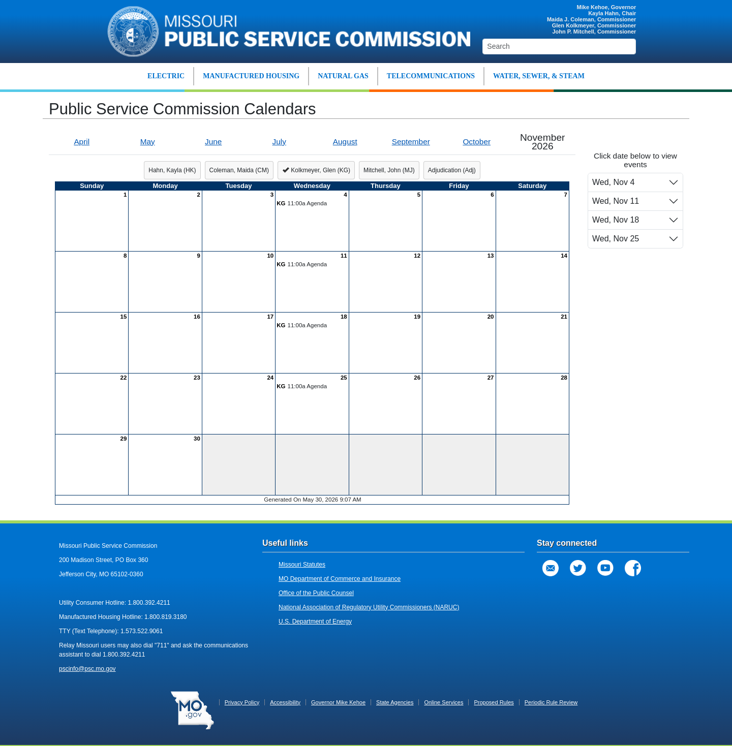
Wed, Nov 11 (615, 201)
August (345, 141)
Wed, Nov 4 (613, 182)
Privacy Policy (242, 702)
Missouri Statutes (302, 564)
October (477, 141)
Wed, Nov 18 (615, 219)
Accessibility (285, 702)
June (213, 141)
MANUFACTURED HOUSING (251, 76)
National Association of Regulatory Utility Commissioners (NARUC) (369, 607)
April (81, 141)
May (147, 141)
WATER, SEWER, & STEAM (539, 76)
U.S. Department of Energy (315, 621)
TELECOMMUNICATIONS (431, 76)
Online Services (443, 702)
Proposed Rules (493, 702)
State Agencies (394, 702)
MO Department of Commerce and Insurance (340, 578)
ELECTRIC (166, 76)
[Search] (559, 46)
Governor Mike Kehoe (338, 702)
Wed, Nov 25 (615, 238)
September (411, 141)
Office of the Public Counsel (316, 593)
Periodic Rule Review (551, 702)
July (279, 141)
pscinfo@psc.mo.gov (87, 668)
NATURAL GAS (343, 76)
